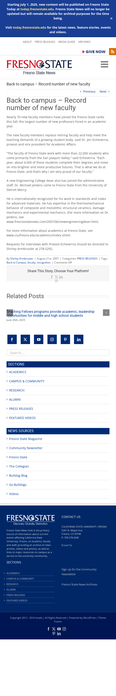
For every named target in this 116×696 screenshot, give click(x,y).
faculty (31, 262)
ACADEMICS (17, 372)
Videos (14, 494)
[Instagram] (52, 339)
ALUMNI (15, 399)
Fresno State (18, 457)
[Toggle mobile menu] (105, 64)
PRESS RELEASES (87, 258)
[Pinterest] (65, 339)
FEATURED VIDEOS (22, 418)
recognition (43, 262)
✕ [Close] (111, 18)
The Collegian (19, 466)
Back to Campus (16, 262)
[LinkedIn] (78, 339)
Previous (89, 91)
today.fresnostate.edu (37, 9)
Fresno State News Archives (79, 584)
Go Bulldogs (18, 485)
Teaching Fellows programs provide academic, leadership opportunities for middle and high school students (50, 314)
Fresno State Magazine (25, 439)
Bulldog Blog (18, 475)
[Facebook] (12, 339)
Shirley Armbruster (21, 258)
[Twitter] (25, 339)
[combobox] (58, 353)
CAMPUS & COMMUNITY (26, 381)
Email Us (67, 545)
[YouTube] (38, 339)
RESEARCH (16, 390)
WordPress (89, 617)
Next (103, 91)
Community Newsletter (26, 448)
